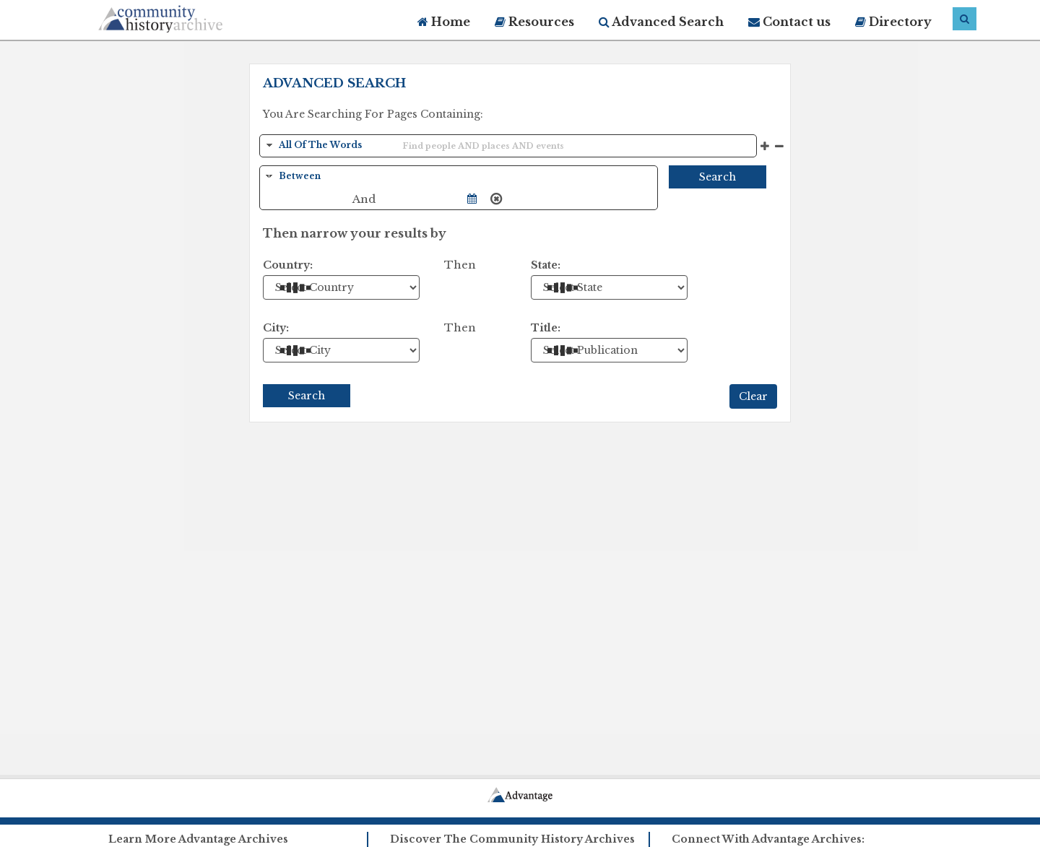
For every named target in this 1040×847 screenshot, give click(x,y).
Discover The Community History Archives (512, 839)
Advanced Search (661, 21)
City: (276, 327)
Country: (288, 265)
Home (443, 21)
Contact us (789, 21)
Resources (534, 21)
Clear (753, 396)
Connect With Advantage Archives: (768, 839)
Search (717, 176)
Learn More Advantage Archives (198, 839)
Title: (545, 327)
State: (545, 265)
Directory (893, 21)
